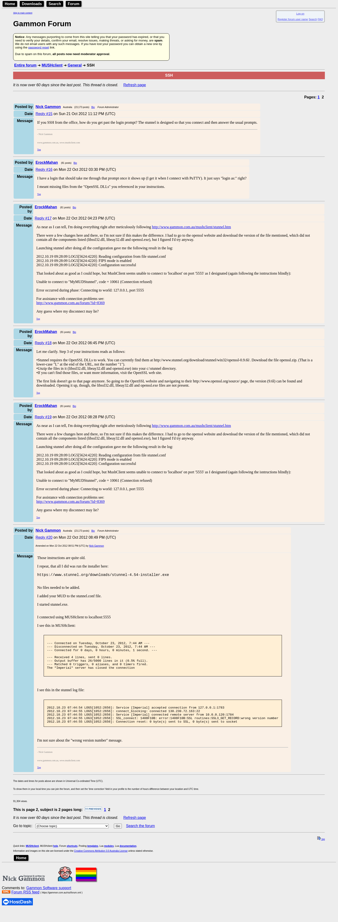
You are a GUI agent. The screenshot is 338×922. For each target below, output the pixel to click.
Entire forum (25, 65)
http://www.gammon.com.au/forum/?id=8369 (70, 303)
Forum (74, 4)
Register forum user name (293, 19)
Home (10, 4)
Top (39, 149)
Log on (300, 13)
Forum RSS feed (25, 904)
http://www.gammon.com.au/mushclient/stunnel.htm (191, 227)
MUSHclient (52, 65)
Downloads (32, 4)
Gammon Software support (48, 900)
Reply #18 (43, 343)
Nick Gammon (96, 546)
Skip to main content (22, 13)
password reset (38, 47)
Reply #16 (43, 170)
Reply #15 (43, 114)
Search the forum (140, 838)
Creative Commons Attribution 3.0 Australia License (101, 863)
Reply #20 (43, 537)
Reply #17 (43, 218)
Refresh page (134, 85)
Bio (93, 107)
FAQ (320, 19)
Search (55, 4)
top (321, 851)
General (75, 65)
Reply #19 (43, 417)
